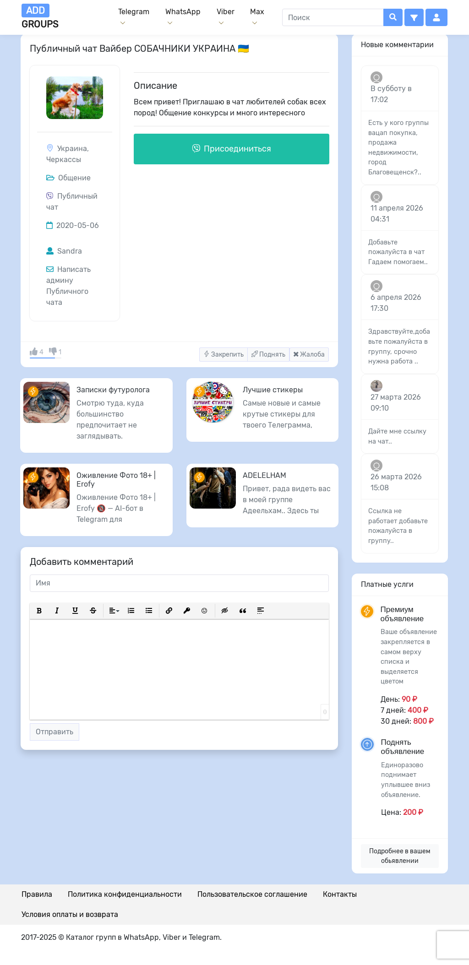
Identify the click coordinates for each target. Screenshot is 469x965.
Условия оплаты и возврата (70, 914)
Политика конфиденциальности (125, 894)
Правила (37, 894)
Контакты (340, 894)
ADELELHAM (264, 475)
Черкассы (63, 159)
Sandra (64, 251)
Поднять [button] (268, 354)
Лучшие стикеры (273, 389)
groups (40, 17)
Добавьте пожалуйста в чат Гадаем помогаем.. (398, 252)
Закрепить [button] (223, 354)
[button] (414, 17)
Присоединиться (231, 149)
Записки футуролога (113, 389)
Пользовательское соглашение (252, 894)
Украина (72, 148)
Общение (68, 177)
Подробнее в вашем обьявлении (400, 856)
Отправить (54, 731)
